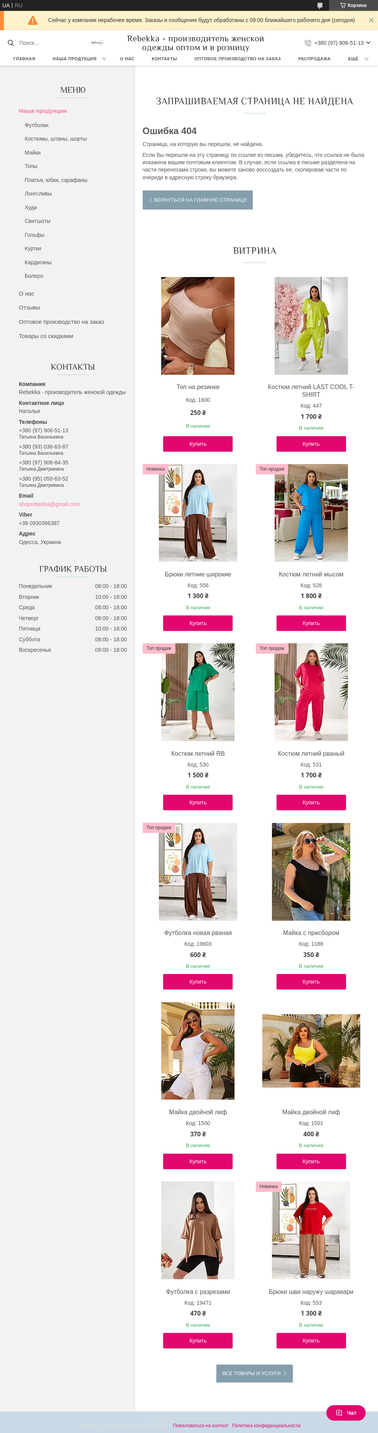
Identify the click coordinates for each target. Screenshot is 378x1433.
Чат (346, 1412)
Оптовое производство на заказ (237, 58)
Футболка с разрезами (198, 1292)
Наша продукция (75, 58)
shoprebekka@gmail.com (49, 504)
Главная (24, 58)
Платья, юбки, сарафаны (56, 180)
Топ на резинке (198, 387)
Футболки (37, 125)
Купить (197, 444)
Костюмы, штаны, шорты (56, 139)
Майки (32, 153)
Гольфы (34, 235)
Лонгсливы (38, 193)
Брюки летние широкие (198, 574)
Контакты (164, 58)
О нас (127, 58)
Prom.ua (222, 1418)
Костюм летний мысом (311, 574)
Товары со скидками (46, 336)
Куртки (33, 248)
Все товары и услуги (251, 1373)
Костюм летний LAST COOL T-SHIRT (311, 391)
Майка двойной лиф (198, 1112)
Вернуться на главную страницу (200, 200)
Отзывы (29, 307)
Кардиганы (38, 262)
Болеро (34, 276)
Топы (31, 166)
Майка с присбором (311, 933)
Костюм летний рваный (311, 753)
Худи (31, 207)
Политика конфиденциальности (266, 1425)
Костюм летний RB (198, 753)
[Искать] (10, 42)
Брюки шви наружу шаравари (311, 1292)
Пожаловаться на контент (200, 1425)
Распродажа (314, 58)
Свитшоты (38, 221)
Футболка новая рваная (198, 933)
